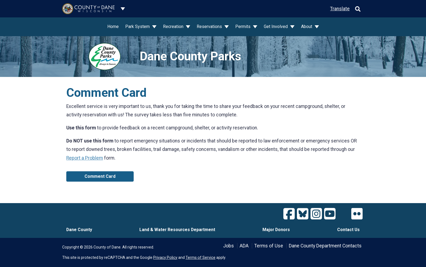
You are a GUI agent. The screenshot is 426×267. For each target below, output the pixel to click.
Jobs (228, 246)
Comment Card (99, 176)
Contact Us (348, 229)
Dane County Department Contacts (325, 246)
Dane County (79, 229)
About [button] (307, 26)
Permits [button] (243, 26)
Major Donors (276, 229)
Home (113, 26)
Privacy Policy (165, 257)
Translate (340, 8)
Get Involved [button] (276, 26)
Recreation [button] (173, 26)
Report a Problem (84, 158)
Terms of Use (268, 246)
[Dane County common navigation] (123, 9)
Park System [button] (138, 26)
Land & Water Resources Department (177, 229)
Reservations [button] (210, 26)
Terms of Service (200, 257)
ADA (244, 246)
